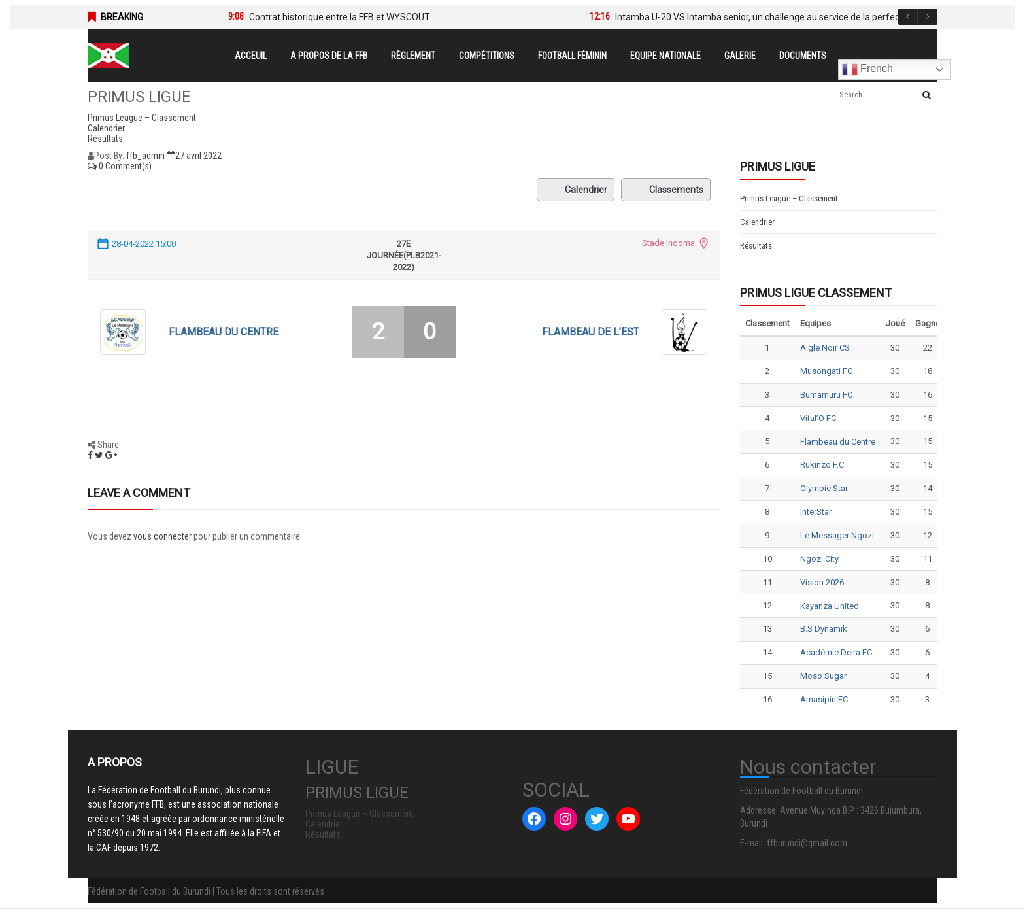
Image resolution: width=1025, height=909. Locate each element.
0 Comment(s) (120, 166)
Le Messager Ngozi (837, 535)
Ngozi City (819, 559)
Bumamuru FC (826, 395)
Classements (665, 189)
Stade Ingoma (668, 243)
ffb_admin (145, 155)
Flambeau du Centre (223, 332)
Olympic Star (824, 488)
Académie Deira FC (836, 652)
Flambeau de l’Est (590, 332)
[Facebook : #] (534, 819)
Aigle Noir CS (825, 347)
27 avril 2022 (194, 155)
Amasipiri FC (824, 699)
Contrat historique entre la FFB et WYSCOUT (339, 17)
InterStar (816, 512)
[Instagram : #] (565, 819)
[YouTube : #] (628, 819)
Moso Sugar (823, 676)
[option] (389, 17)
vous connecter (162, 536)
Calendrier (575, 189)
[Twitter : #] (597, 819)
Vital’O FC (818, 418)
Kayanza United (829, 606)
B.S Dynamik (823, 629)
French (867, 69)
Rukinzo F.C (822, 465)
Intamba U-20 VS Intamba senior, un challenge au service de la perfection (765, 17)
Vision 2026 (822, 582)
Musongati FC (826, 371)
